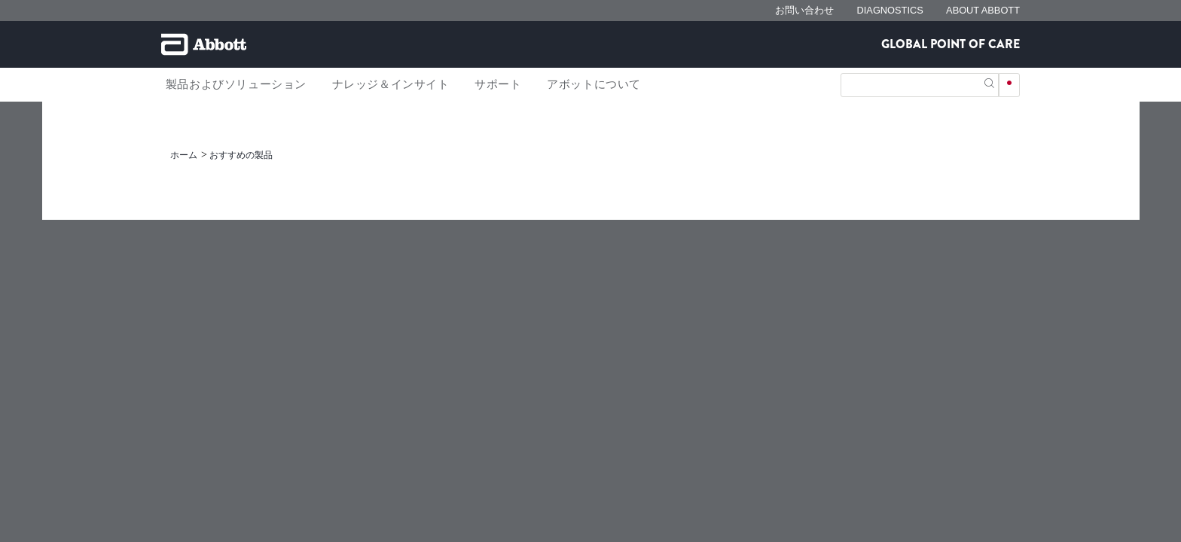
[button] (989, 81)
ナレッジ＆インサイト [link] (391, 84)
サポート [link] (498, 84)
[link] (185, 155)
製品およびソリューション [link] (236, 84)
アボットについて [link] (594, 84)
